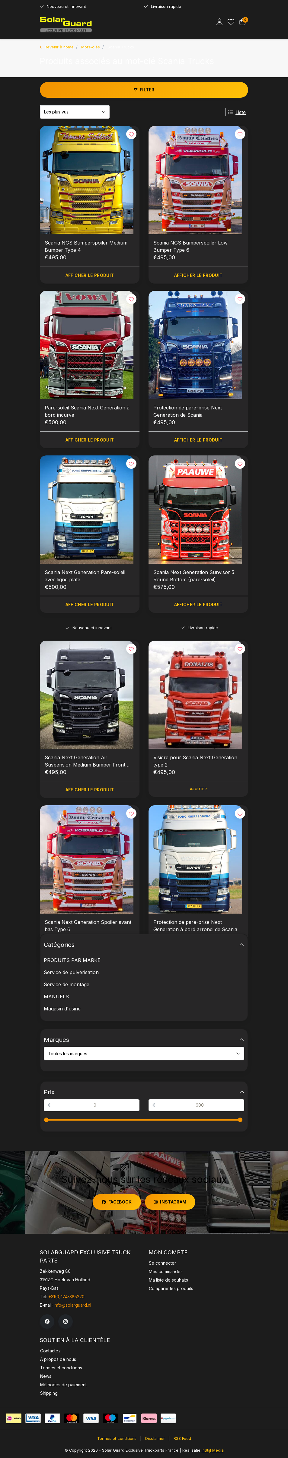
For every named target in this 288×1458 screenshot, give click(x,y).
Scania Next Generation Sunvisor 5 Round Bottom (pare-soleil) (193, 576)
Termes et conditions (116, 1438)
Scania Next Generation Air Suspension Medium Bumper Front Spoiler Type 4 (85, 761)
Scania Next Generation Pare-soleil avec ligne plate (85, 576)
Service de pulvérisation (71, 972)
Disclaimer (155, 1438)
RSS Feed (182, 1438)
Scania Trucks (120, 47)
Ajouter (198, 789)
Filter (144, 89)
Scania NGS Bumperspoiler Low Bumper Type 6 (190, 246)
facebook (117, 1201)
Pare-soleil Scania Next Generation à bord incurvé (87, 411)
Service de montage (66, 984)
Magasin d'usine (62, 1009)
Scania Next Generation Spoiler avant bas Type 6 (88, 925)
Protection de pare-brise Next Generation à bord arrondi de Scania (195, 925)
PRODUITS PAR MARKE (72, 960)
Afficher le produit (90, 275)
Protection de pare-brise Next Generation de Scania (187, 411)
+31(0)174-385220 (66, 1296)
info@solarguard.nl (72, 1305)
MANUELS (56, 996)
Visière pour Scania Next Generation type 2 (195, 761)
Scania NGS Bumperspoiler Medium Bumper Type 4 (86, 246)
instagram (170, 1201)
